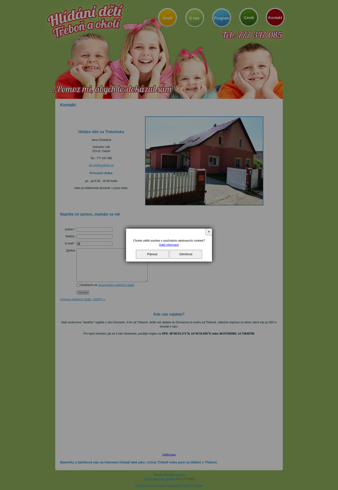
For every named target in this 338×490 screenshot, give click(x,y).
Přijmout (152, 254)
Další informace (169, 245)
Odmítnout (185, 254)
